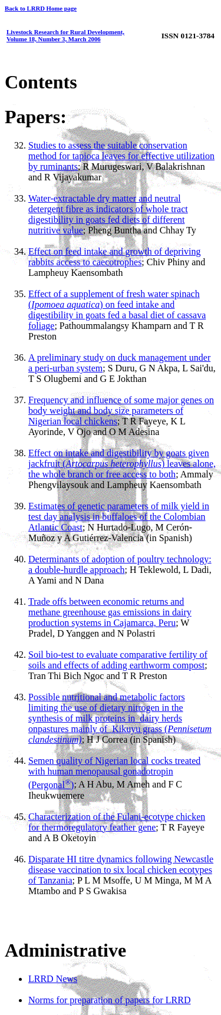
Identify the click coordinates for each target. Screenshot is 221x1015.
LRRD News (52, 979)
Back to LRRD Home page (41, 8)
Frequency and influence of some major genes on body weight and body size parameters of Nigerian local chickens (121, 410)
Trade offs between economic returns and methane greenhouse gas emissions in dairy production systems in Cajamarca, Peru (110, 612)
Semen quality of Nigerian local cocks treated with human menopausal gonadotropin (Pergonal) (114, 772)
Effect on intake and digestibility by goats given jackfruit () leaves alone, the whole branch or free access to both (122, 463)
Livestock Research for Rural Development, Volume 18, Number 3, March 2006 (65, 35)
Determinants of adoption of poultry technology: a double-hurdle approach (120, 564)
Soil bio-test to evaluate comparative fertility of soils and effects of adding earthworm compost (117, 660)
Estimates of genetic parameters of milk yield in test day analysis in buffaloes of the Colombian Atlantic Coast (118, 516)
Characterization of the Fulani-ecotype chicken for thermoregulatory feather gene (116, 822)
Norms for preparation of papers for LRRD (109, 1000)
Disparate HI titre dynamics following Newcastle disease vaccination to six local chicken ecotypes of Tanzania (120, 869)
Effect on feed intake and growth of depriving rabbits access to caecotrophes (114, 256)
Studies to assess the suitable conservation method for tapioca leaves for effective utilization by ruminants (121, 156)
